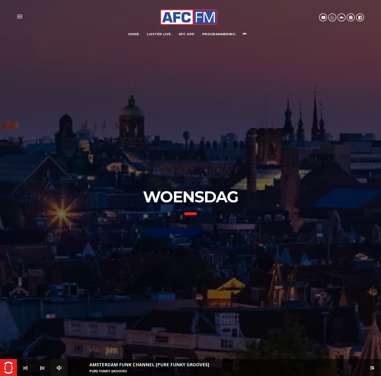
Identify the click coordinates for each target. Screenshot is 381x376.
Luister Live (159, 34)
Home (133, 34)
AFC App (187, 34)
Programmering (218, 34)
